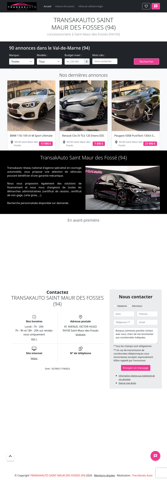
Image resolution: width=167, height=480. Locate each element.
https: (34, 358)
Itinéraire (80, 334)
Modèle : (42, 55)
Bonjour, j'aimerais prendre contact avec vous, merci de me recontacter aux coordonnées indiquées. (136, 336)
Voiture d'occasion (65, 6)
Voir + (34, 339)
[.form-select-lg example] (21, 61)
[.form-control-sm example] (74, 61)
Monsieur (137, 305)
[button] (19, 109)
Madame (122, 305)
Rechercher (146, 61)
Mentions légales (104, 475)
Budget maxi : (73, 55)
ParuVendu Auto (142, 475)
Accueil (47, 6)
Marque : (14, 55)
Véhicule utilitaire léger (90, 6)
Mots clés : (98, 55)
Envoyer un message (135, 368)
